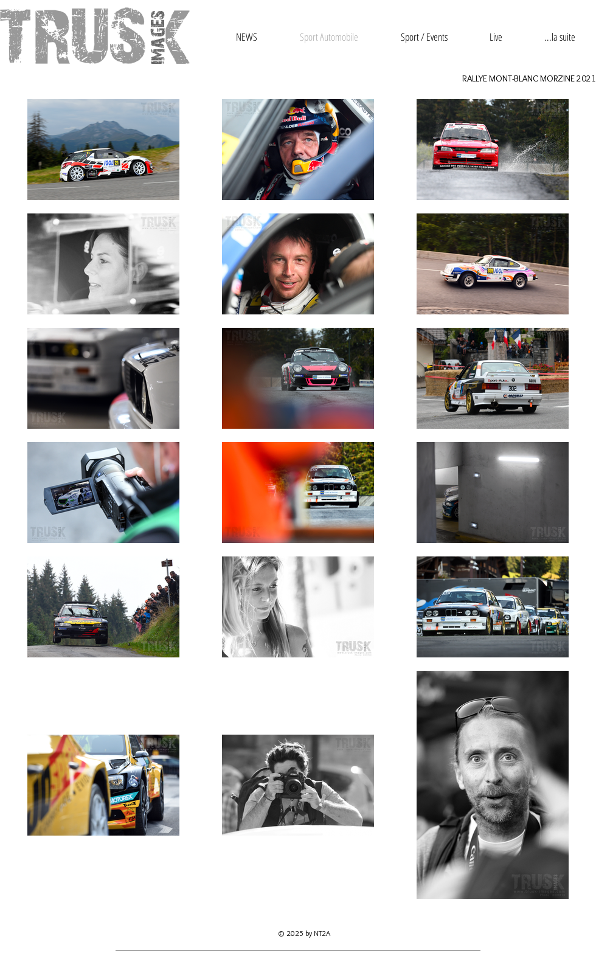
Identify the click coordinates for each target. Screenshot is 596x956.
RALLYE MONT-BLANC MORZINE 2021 (529, 78)
